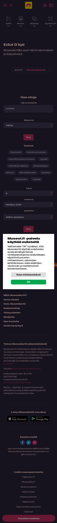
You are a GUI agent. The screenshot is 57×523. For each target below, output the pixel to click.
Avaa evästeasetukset (28, 274)
